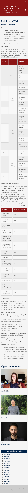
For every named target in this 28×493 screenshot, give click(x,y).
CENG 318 (7, 462)
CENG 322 (7, 463)
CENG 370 (7, 465)
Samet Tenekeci (5, 444)
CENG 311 (7, 454)
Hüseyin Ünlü (5, 418)
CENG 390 (7, 481)
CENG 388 (7, 478)
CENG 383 (7, 470)
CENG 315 (7, 458)
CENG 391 (7, 483)
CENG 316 (7, 460)
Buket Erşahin (5, 391)
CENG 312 (7, 456)
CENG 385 (7, 474)
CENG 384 (7, 472)
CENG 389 (7, 479)
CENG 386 (7, 476)
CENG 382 (7, 469)
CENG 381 (7, 467)
